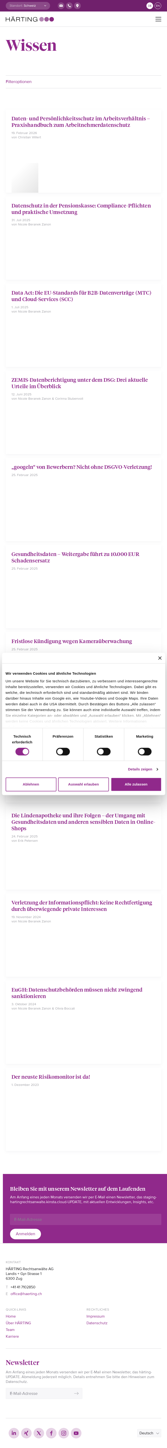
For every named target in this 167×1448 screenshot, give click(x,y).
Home (11, 1316)
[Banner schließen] (159, 658)
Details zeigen (140, 769)
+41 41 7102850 (23, 1287)
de (150, 6)
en (158, 6)
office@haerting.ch (26, 1293)
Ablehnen (31, 784)
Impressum (95, 1316)
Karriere (12, 1336)
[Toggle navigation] (158, 19)
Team (10, 1329)
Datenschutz (97, 1323)
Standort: (16, 6)
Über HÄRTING (18, 1323)
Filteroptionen (19, 81)
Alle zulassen (136, 784)
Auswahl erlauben (83, 784)
